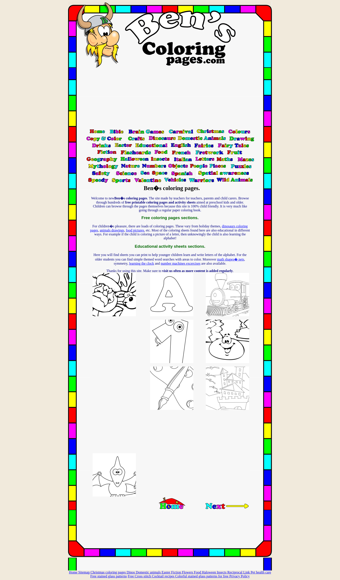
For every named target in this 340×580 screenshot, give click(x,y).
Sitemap (84, 572)
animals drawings (112, 230)
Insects (222, 572)
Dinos (131, 572)
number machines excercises (180, 263)
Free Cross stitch (140, 576)
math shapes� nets (230, 259)
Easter (166, 572)
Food (198, 572)
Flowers (188, 572)
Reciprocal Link (239, 572)
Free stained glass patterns (108, 576)
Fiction (176, 572)
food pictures (135, 230)
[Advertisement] (170, 98)
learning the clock (141, 263)
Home (73, 572)
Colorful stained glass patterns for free (202, 576)
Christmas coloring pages (108, 572)
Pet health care (261, 572)
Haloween (209, 572)
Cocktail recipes (163, 576)
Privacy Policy (239, 576)
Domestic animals (149, 572)
